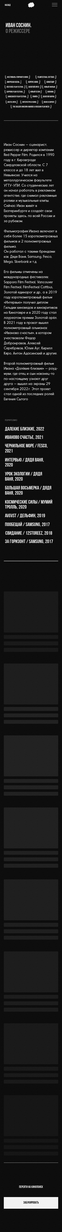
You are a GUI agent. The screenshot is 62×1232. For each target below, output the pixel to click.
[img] (54, 4)
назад (8, 5)
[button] (29, 516)
